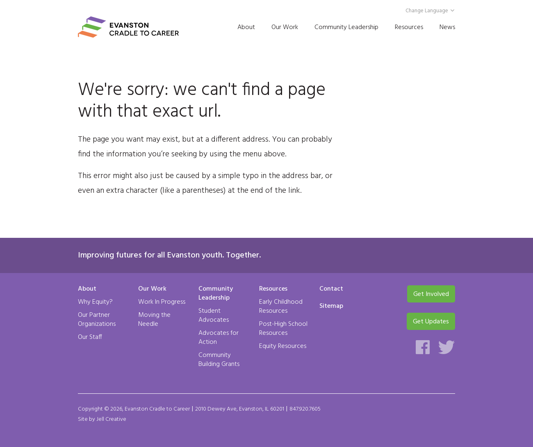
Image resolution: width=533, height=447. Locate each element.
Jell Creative (111, 419)
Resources (409, 27)
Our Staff (90, 337)
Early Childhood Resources (281, 306)
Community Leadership (346, 27)
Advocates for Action (218, 338)
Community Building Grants (218, 360)
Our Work (284, 27)
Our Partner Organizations (97, 320)
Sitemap (331, 307)
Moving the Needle (154, 320)
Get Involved (431, 294)
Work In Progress (161, 302)
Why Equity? (95, 302)
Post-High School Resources (283, 329)
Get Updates (431, 321)
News (447, 27)
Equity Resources (282, 346)
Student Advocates (213, 315)
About (246, 27)
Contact (331, 289)
